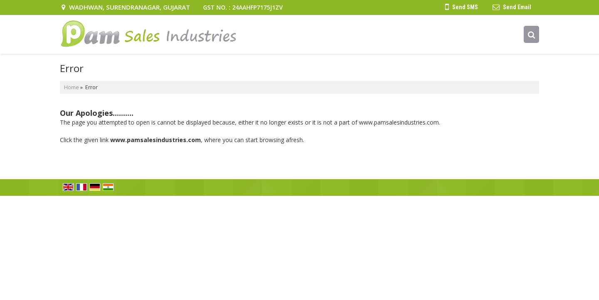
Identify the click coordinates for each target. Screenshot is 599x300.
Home (71, 87)
